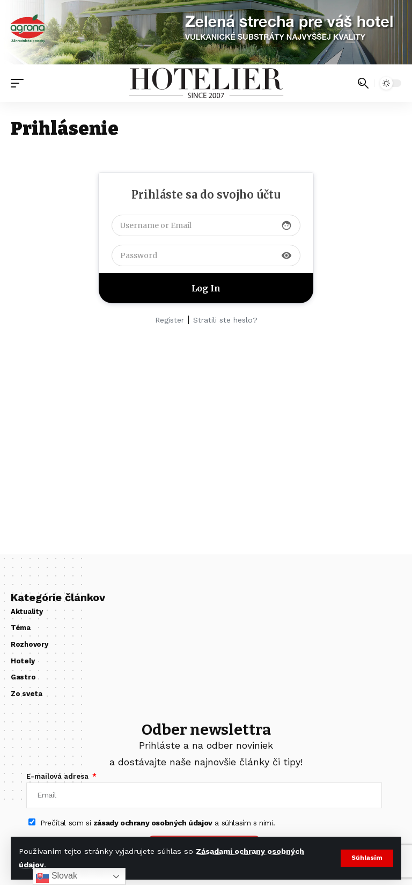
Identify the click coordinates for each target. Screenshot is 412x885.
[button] (366, 858)
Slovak (56, 876)
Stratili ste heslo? (225, 320)
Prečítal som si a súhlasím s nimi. (157, 823)
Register (169, 320)
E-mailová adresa (58, 776)
